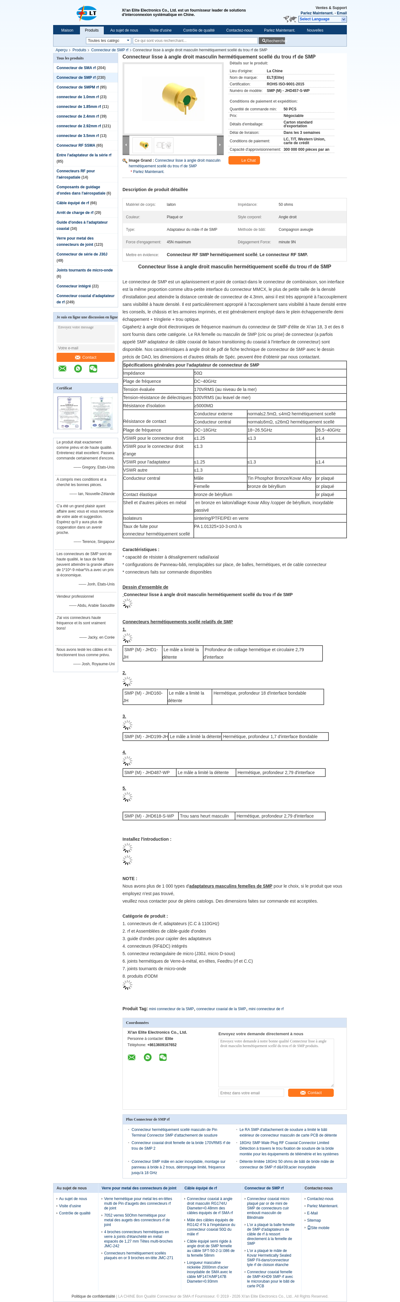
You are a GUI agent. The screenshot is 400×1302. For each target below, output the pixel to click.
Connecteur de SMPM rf (78, 87)
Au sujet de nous (124, 30)
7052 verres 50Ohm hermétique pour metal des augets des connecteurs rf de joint (137, 1220)
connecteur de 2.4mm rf (78, 116)
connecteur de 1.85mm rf (79, 106)
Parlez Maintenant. (317, 13)
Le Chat (245, 160)
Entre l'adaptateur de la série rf (84, 155)
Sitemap (314, 1220)
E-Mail (312, 1213)
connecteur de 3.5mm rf (78, 136)
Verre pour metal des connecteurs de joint (139, 1188)
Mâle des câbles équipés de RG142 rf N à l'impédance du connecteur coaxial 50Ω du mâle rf (211, 1227)
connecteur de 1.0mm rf (78, 97)
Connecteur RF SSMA (76, 145)
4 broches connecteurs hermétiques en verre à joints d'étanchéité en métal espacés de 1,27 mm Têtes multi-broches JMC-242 (138, 1239)
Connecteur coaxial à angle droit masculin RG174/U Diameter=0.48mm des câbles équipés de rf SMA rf (210, 1206)
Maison (67, 30)
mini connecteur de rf (266, 1009)
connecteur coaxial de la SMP (221, 1009)
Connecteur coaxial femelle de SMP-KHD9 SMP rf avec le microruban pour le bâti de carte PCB (271, 1279)
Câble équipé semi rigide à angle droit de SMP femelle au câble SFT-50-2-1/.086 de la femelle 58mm (211, 1248)
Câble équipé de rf (73, 203)
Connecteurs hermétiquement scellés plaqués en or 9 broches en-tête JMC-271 (138, 1255)
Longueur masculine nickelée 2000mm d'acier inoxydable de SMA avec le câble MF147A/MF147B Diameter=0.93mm (209, 1272)
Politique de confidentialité (93, 1296)
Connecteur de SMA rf (76, 68)
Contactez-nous (239, 30)
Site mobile (318, 1228)
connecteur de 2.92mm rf (79, 126)
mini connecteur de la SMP (171, 1009)
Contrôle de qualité (199, 30)
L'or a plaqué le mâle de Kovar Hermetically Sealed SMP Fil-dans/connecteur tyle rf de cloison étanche (269, 1258)
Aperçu (62, 50)
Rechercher (275, 40)
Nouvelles (315, 30)
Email (342, 13)
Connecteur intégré (74, 286)
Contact (86, 357)
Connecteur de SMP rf (109, 50)
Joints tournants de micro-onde (85, 270)
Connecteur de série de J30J (82, 254)
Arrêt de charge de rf (75, 212)
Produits (92, 30)
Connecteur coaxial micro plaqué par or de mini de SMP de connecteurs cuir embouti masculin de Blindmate (268, 1208)
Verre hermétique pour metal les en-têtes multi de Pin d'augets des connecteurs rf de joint (138, 1203)
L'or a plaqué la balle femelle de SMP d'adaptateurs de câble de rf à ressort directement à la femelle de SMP (271, 1234)
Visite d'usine (161, 30)
